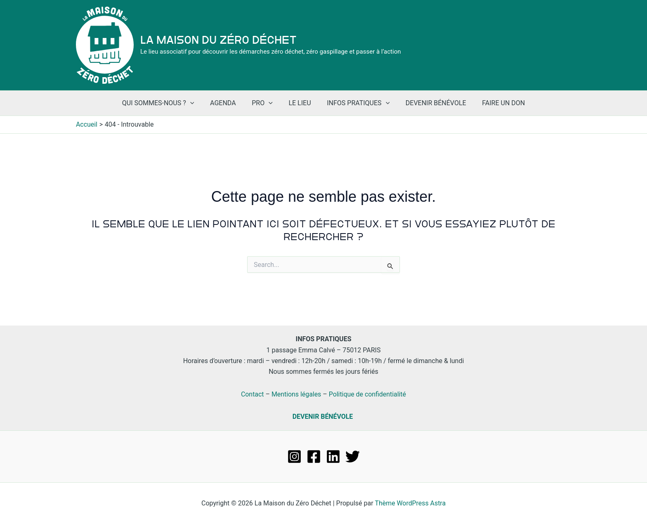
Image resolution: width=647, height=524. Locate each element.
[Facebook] (314, 456)
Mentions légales (296, 394)
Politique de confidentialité (368, 394)
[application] (198, 103)
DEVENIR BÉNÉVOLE (322, 416)
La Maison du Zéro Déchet (218, 40)
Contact (252, 394)
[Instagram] (294, 456)
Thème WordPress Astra (410, 503)
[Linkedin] (333, 456)
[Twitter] (352, 456)
